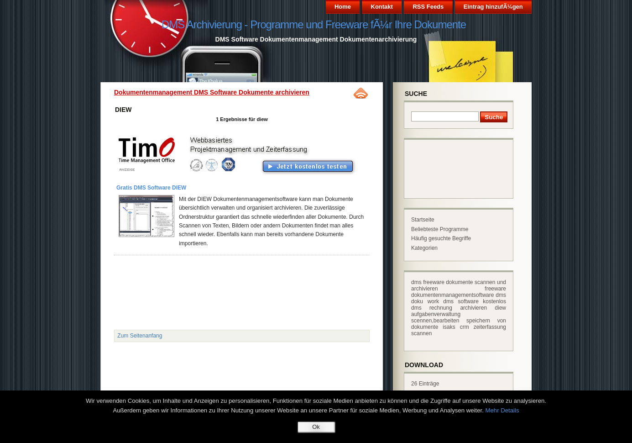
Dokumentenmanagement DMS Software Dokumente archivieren (211, 92)
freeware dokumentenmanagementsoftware (458, 291)
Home (342, 6)
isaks (449, 327)
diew (500, 308)
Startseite (422, 219)
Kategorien (424, 248)
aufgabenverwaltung (435, 314)
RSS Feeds (428, 6)
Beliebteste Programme (439, 229)
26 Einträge (425, 383)
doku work (425, 301)
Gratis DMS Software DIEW (151, 188)
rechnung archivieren (458, 308)
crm (464, 327)
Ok (316, 426)
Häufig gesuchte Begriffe (441, 238)
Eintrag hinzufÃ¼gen (493, 6)
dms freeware (427, 282)
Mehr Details (502, 410)
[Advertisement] (225, 279)
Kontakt (382, 6)
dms (501, 295)
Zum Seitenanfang (139, 335)
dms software (461, 301)
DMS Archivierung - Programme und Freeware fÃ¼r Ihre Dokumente (314, 24)
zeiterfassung (490, 327)
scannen (421, 333)
